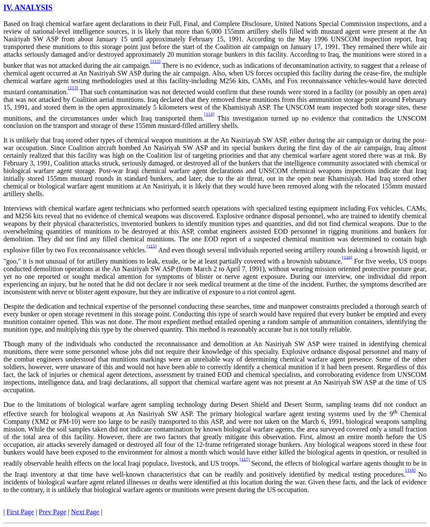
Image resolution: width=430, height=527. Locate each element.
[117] (245, 458)
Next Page (85, 511)
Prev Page (52, 511)
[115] (151, 245)
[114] (209, 113)
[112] (156, 61)
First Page (20, 511)
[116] (347, 256)
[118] (410, 469)
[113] (73, 87)
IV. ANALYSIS (27, 7)
